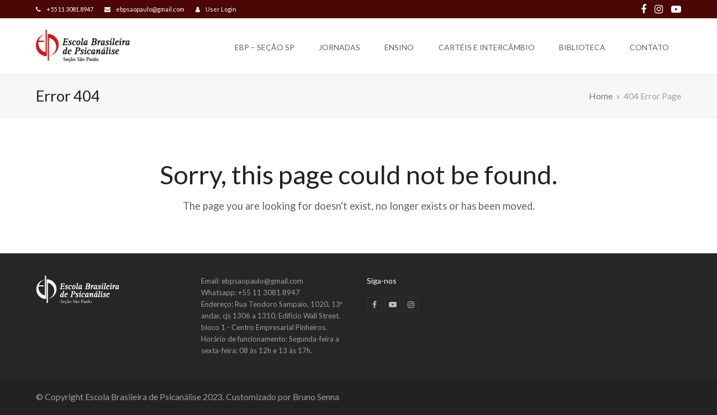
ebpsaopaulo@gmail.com (150, 9)
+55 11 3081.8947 (69, 9)
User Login (220, 9)
